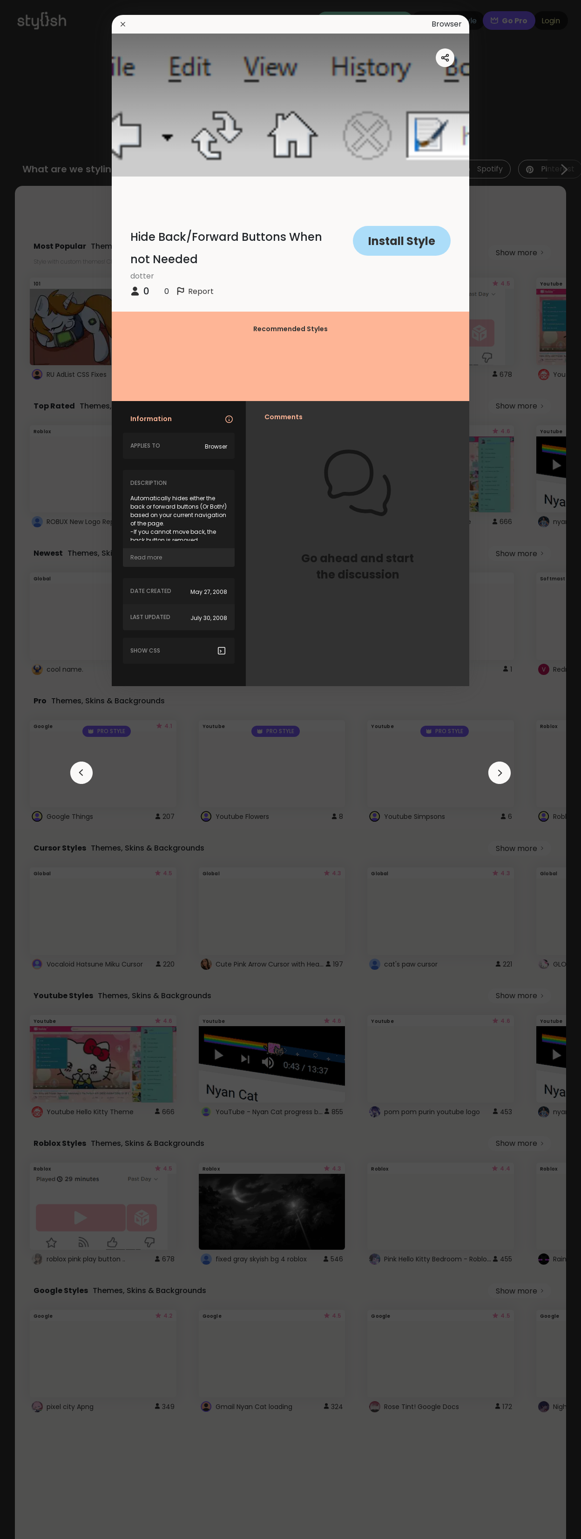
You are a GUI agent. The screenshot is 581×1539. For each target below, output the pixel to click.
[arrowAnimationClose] (81, 772)
